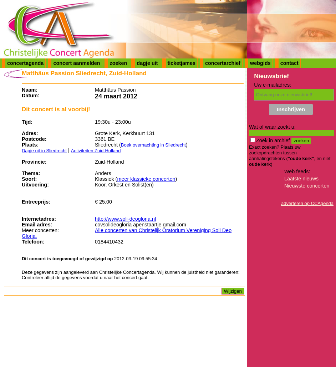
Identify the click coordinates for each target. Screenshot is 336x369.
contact (289, 63)
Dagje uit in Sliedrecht (44, 150)
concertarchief (222, 63)
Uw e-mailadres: (272, 85)
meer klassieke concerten (146, 179)
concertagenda (25, 63)
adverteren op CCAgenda (307, 203)
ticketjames (181, 63)
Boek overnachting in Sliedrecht (153, 145)
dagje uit (147, 63)
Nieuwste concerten (306, 186)
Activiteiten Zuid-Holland (96, 150)
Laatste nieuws (301, 178)
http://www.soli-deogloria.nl (125, 219)
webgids (260, 63)
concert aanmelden (76, 63)
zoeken (118, 63)
